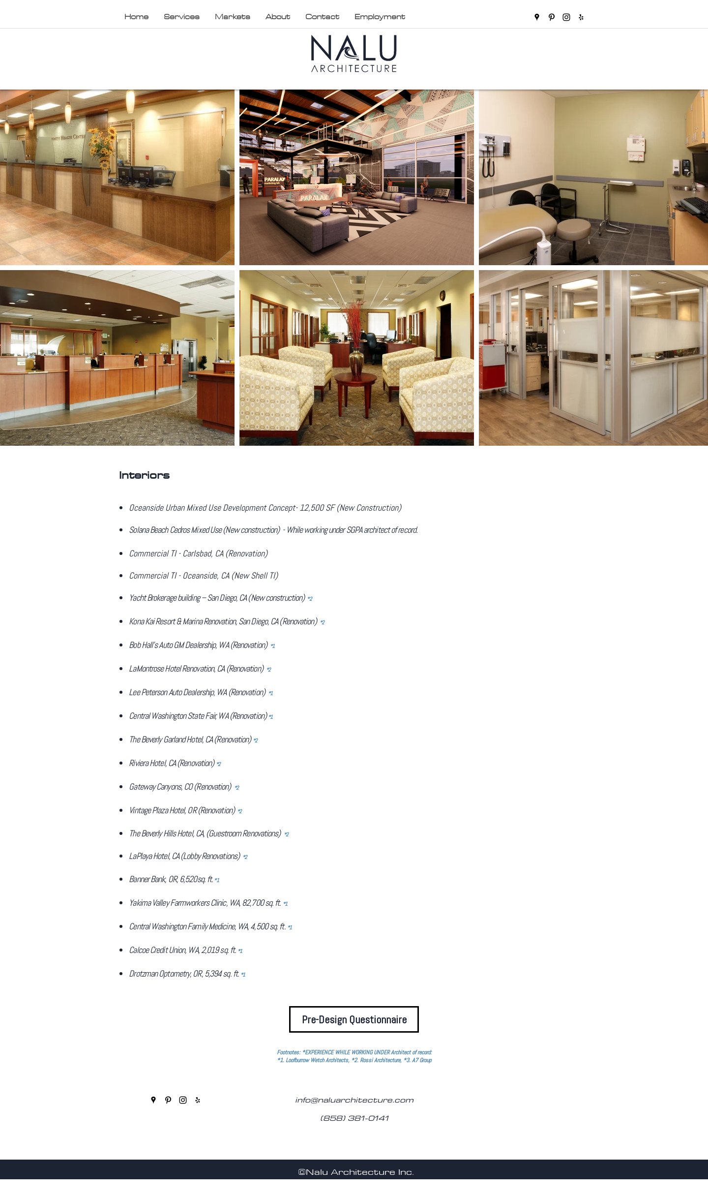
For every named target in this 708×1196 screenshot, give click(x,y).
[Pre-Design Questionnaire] (354, 1019)
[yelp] (581, 17)
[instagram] (566, 17)
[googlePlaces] (537, 17)
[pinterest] (552, 17)
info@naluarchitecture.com (354, 1099)
